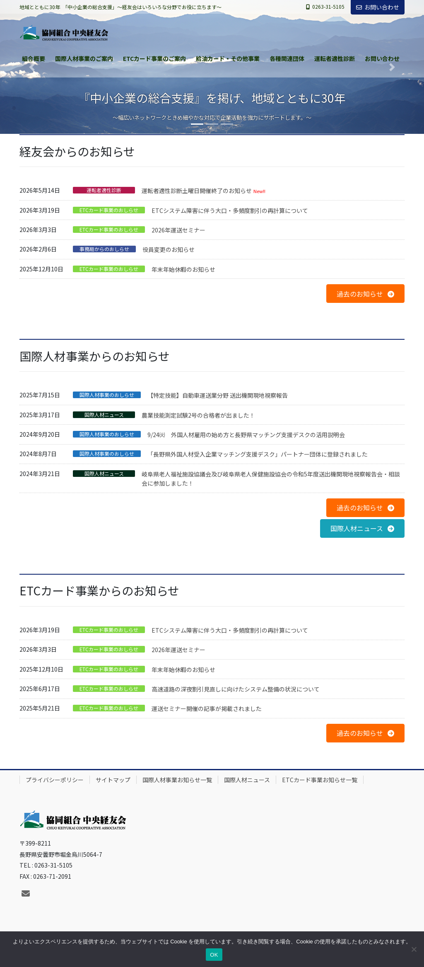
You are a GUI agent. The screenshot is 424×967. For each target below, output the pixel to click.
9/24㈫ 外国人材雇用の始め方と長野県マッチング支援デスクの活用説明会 (246, 434)
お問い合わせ (377, 7)
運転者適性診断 (104, 190)
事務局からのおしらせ (104, 249)
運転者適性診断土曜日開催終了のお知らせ (197, 190)
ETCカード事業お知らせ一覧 (319, 780)
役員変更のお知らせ (168, 249)
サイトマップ (113, 780)
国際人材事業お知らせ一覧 (177, 780)
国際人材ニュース (104, 414)
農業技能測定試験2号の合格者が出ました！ (198, 415)
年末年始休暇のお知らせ (183, 269)
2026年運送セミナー (178, 230)
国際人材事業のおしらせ (107, 395)
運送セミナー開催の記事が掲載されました (207, 708)
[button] (365, 293)
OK (214, 955)
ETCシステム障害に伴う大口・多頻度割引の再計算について (230, 210)
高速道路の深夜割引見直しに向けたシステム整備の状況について (236, 689)
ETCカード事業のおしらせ (109, 210)
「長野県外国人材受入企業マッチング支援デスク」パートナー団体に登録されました (257, 454)
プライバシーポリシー (55, 780)
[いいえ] (414, 949)
